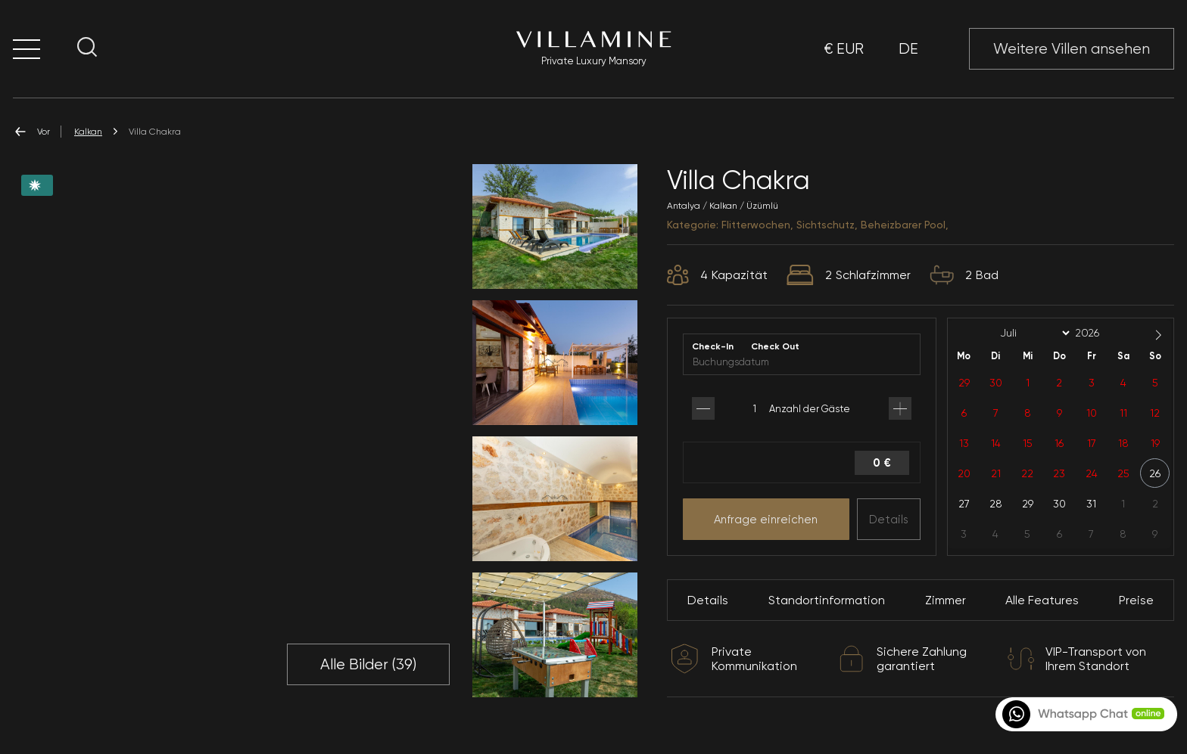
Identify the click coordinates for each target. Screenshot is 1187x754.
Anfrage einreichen (766, 519)
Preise (1136, 600)
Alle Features (1042, 600)
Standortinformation (826, 600)
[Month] (1032, 333)
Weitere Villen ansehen (1071, 48)
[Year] (1099, 333)
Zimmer (945, 600)
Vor (31, 131)
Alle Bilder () (368, 665)
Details (888, 519)
